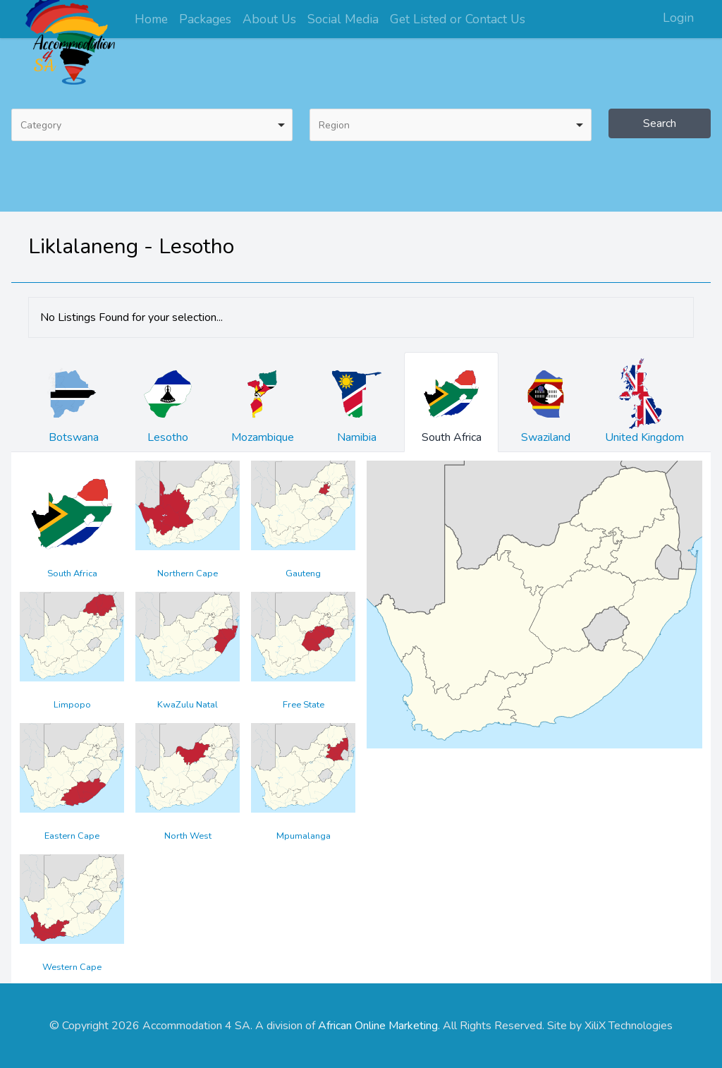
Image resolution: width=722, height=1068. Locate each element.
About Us (269, 19)
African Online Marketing (378, 1025)
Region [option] (334, 125)
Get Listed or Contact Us (457, 19)
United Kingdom (644, 401)
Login (678, 17)
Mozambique (262, 401)
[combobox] (152, 125)
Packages (205, 19)
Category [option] (40, 125)
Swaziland (545, 401)
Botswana (73, 401)
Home (151, 19)
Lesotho (168, 401)
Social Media (343, 19)
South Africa (451, 401)
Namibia (357, 401)
